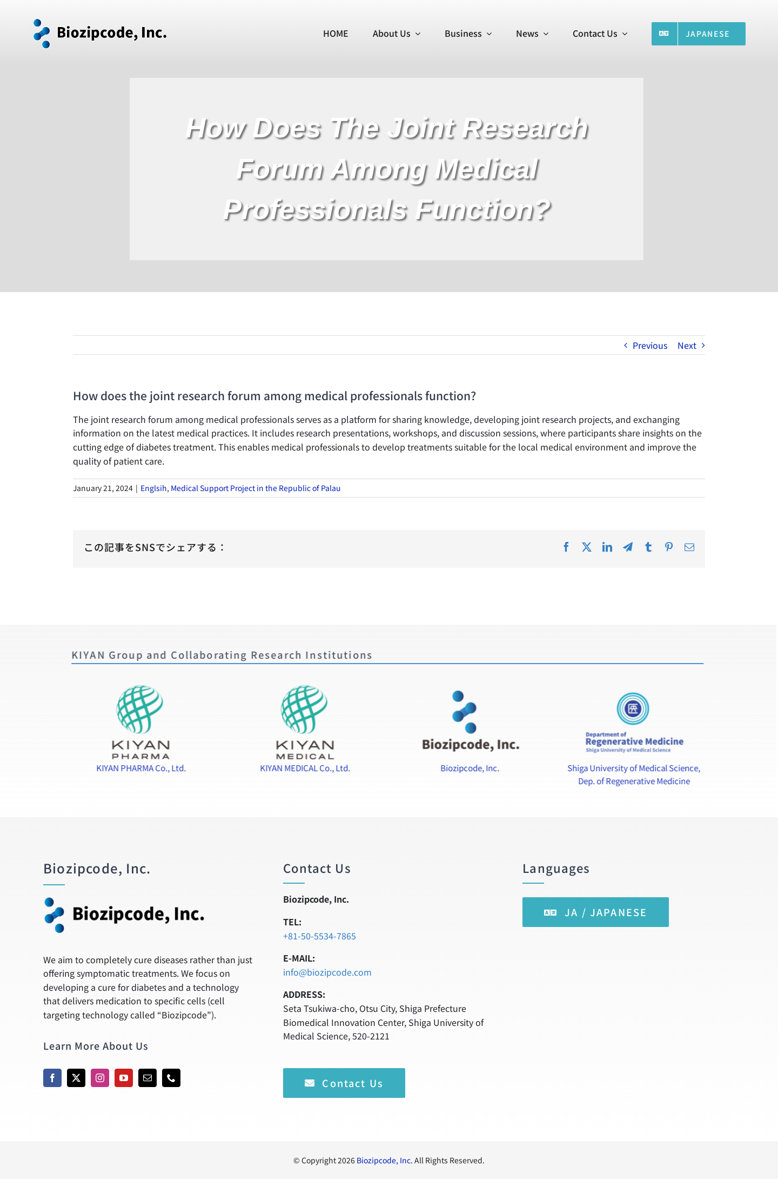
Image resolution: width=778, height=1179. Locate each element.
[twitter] (76, 1078)
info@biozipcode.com (327, 971)
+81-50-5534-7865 (319, 935)
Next (687, 345)
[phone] (171, 1078)
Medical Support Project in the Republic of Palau (256, 487)
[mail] (147, 1078)
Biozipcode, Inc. (385, 1160)
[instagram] (100, 1078)
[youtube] (124, 1078)
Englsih (153, 487)
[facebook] (52, 1078)
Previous (650, 345)
